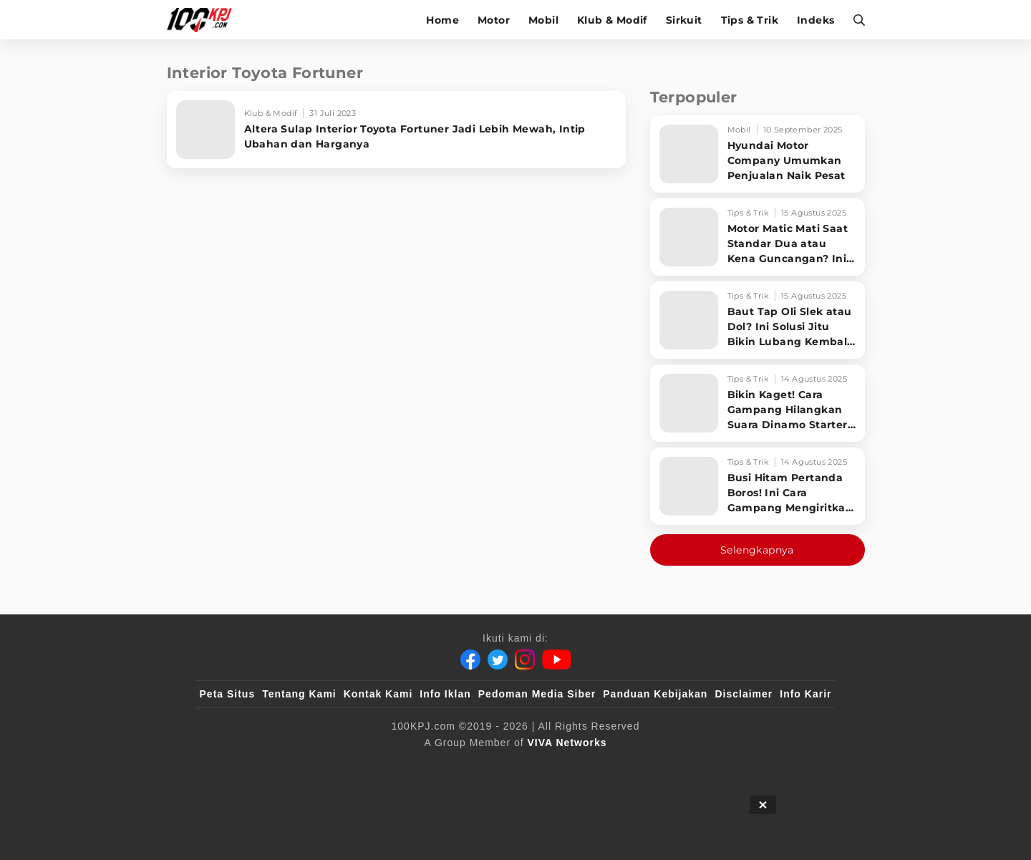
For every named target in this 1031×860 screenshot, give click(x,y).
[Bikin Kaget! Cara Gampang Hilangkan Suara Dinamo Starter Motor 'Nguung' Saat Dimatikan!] (757, 403)
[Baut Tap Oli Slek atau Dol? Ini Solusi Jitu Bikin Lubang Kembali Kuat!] (757, 320)
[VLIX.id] (430, 766)
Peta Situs (228, 694)
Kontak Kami (378, 694)
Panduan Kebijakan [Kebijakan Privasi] (655, 694)
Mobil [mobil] (543, 20)
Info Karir (805, 694)
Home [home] (442, 20)
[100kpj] (305, 766)
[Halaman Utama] (204, 19)
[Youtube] (556, 659)
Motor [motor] (494, 20)
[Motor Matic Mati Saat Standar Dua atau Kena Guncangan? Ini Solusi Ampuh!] (757, 237)
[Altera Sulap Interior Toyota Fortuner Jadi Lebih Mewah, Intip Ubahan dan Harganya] (396, 129)
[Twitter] (498, 659)
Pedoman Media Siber (537, 694)
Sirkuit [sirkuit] (684, 20)
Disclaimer (744, 694)
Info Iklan (445, 694)
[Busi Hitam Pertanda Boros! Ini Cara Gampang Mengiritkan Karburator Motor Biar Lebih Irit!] (757, 486)
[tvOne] (543, 766)
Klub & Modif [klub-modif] (612, 20)
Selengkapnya (757, 549)
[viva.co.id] (238, 766)
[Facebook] (470, 659)
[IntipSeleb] (723, 766)
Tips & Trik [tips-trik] (749, 20)
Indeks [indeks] (815, 20)
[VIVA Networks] (567, 742)
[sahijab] (364, 766)
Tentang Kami (299, 694)
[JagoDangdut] (798, 766)
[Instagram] (525, 659)
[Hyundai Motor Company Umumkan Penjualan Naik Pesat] (757, 154)
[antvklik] (653, 766)
